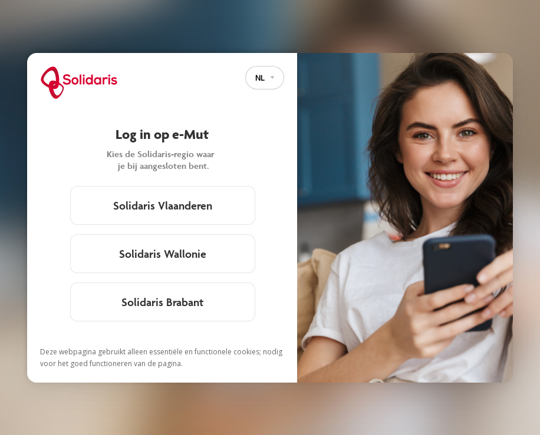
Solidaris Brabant (162, 302)
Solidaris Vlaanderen (162, 205)
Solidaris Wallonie (162, 254)
